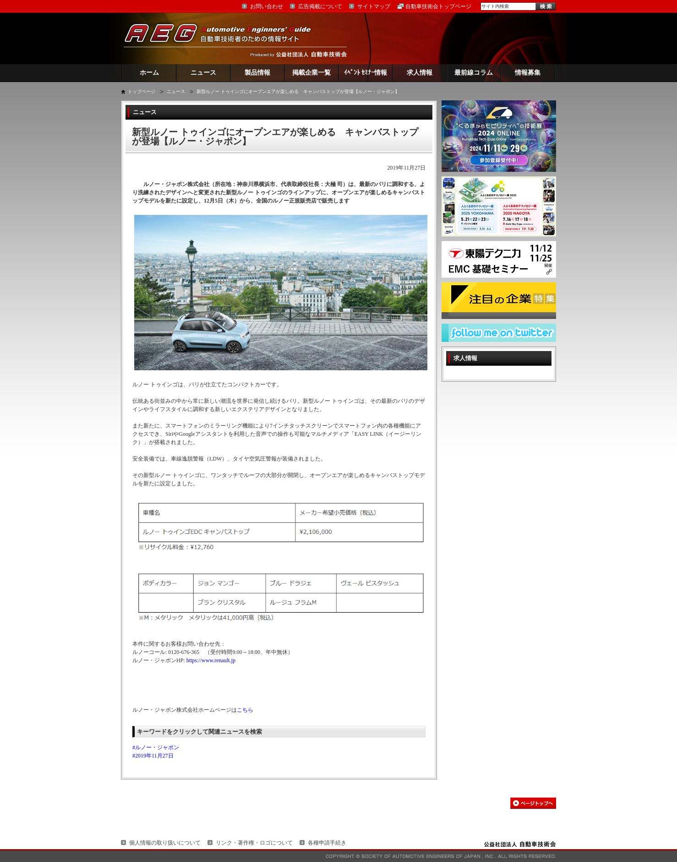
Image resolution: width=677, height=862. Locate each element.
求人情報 (419, 72)
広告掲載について (320, 6)
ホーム (149, 72)
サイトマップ (373, 6)
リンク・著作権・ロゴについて (254, 843)
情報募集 (528, 72)
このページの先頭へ (533, 803)
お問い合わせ (266, 6)
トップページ (141, 91)
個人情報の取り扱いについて (165, 843)
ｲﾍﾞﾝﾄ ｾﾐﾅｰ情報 (366, 72)
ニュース (203, 72)
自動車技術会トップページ (438, 6)
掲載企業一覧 (311, 72)
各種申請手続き (327, 843)
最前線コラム (473, 72)
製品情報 (257, 72)
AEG (224, 38)
